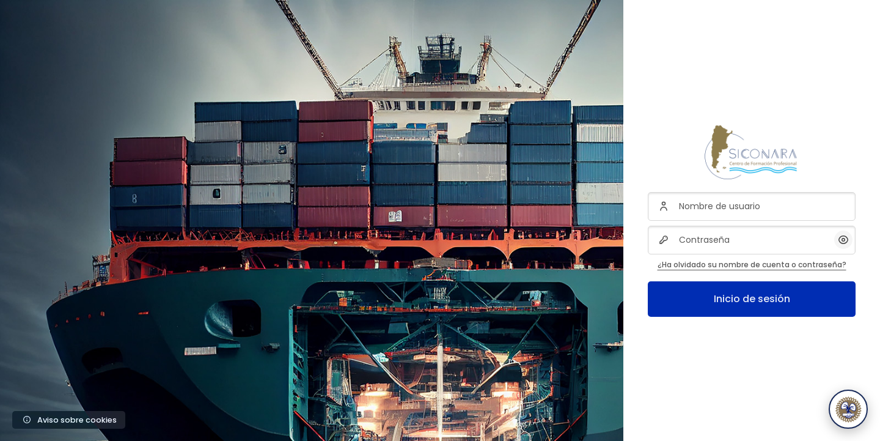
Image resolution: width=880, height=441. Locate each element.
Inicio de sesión (752, 299)
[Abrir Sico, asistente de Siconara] (848, 409)
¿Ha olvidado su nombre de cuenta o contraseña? (752, 264)
